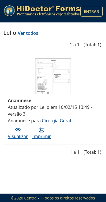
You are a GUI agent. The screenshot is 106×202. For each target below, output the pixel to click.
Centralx (32, 198)
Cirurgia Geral (56, 121)
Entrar (91, 11)
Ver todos (28, 33)
